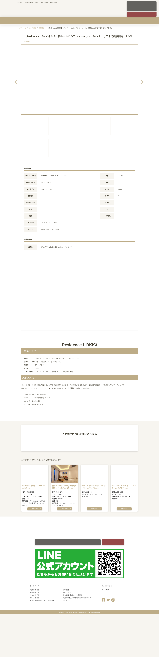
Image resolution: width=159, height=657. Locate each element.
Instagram (113, 600)
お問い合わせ (67, 592)
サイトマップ (67, 600)
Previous (20, 80)
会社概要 (133, 20)
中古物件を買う (79, 20)
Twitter (108, 600)
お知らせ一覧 (34, 597)
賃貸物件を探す (26, 20)
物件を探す (32, 28)
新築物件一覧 (34, 592)
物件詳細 (35, 509)
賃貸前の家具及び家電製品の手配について (77, 597)
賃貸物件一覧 (34, 590)
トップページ (21, 28)
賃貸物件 (42, 28)
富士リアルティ (107, 586)
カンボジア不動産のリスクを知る (106, 20)
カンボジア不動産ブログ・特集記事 (42, 600)
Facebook (103, 600)
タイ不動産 (105, 590)
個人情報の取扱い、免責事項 (72, 595)
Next (137, 80)
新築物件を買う (52, 20)
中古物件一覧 (34, 595)
